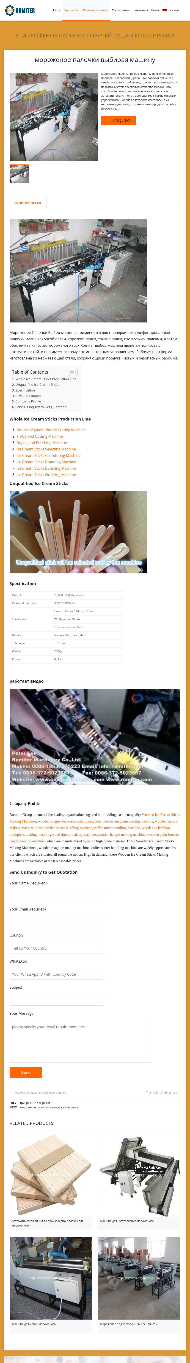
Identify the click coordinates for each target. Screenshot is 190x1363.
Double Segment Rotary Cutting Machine (51, 429)
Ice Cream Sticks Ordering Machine (46, 474)
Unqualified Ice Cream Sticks (37, 384)
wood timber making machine (74, 834)
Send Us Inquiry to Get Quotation (41, 407)
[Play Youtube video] (95, 737)
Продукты (71, 10)
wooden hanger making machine (121, 834)
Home (56, 10)
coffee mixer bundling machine (117, 828)
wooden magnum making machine (127, 821)
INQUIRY (119, 120)
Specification (25, 390)
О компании (121, 10)
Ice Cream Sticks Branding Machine (46, 461)
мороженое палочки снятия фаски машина (49, 1107)
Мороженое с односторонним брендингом (128, 1324)
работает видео (28, 396)
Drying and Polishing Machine (42, 442)
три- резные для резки (35, 1103)
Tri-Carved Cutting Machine (40, 436)
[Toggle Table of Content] (71, 372)
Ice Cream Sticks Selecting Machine (46, 449)
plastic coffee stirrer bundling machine (64, 828)
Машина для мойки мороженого (34, 1324)
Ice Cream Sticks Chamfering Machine (49, 455)
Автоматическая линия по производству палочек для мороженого (47, 1223)
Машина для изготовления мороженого (127, 1221)
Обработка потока (95, 10)
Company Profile (28, 401)
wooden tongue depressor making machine (69, 821)
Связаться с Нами (146, 10)
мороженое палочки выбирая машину (40, 1092)
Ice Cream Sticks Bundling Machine (46, 468)
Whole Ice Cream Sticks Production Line (46, 379)
